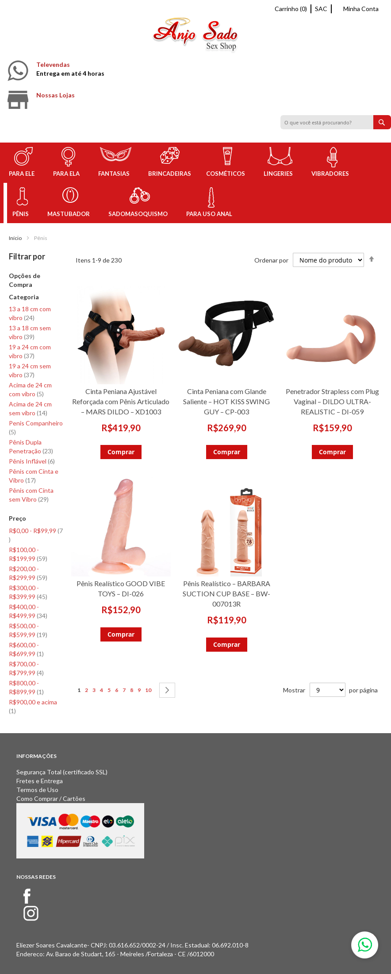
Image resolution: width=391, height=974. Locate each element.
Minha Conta (361, 8)
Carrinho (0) (291, 8)
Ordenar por (271, 260)
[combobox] (335, 122)
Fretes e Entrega (39, 781)
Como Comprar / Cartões (50, 798)
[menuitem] (23, 163)
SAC (321, 8)
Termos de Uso (37, 789)
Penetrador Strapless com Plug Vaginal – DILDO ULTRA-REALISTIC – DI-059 (332, 401)
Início (15, 238)
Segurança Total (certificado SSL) (61, 772)
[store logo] (195, 37)
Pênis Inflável (32, 461)
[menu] (195, 183)
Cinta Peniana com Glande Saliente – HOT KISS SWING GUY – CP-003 (226, 401)
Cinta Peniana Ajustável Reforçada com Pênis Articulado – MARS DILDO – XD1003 (120, 401)
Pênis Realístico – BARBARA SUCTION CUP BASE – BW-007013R (226, 593)
